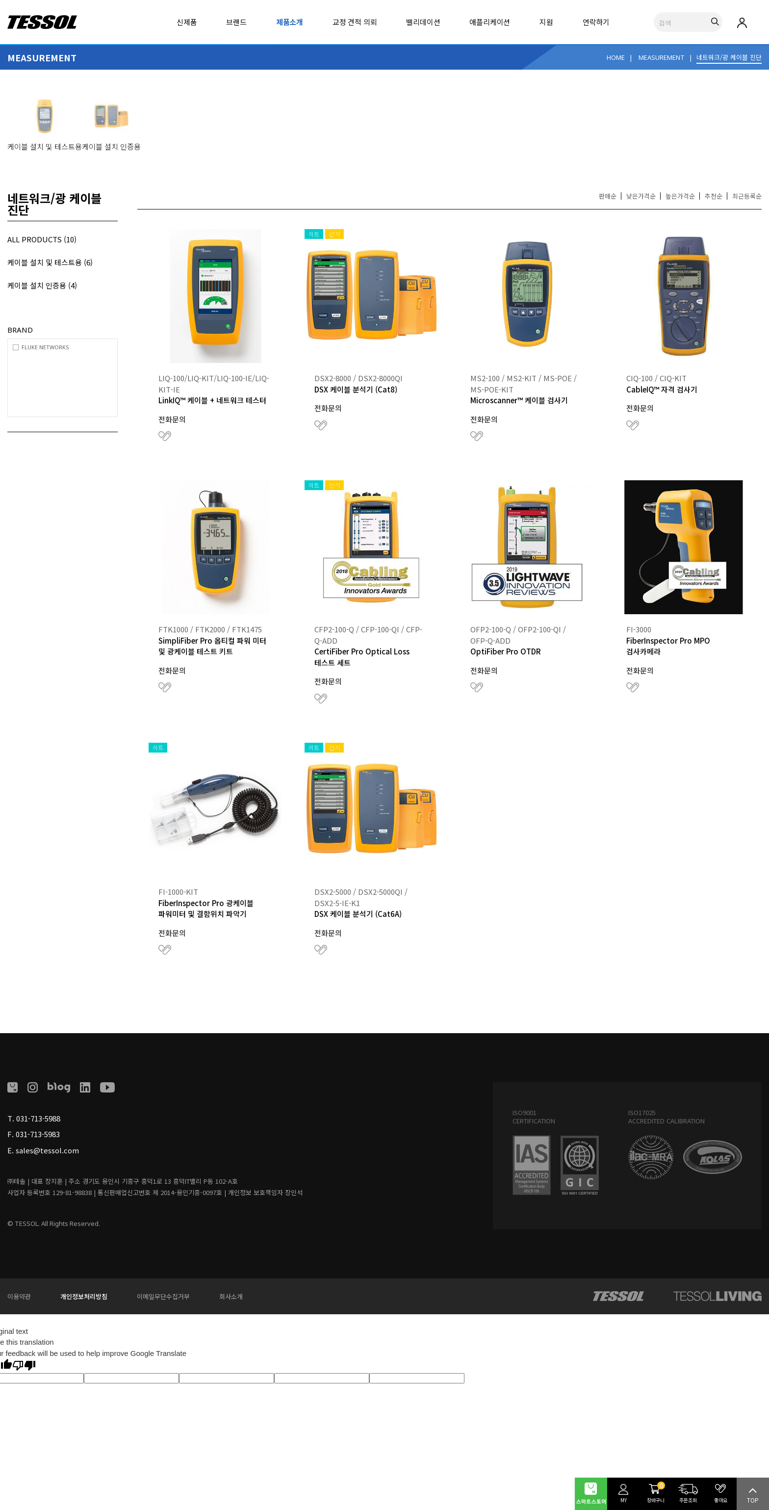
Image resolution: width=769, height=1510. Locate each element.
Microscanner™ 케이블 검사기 (519, 400)
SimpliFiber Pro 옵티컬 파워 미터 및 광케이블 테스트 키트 (212, 646)
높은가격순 (680, 196)
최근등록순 (747, 196)
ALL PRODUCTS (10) (42, 239)
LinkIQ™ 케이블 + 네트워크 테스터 (212, 400)
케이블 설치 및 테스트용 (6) (50, 262)
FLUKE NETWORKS (45, 347)
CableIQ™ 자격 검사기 (661, 389)
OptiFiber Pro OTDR (505, 651)
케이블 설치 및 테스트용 (44, 146)
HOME (616, 57)
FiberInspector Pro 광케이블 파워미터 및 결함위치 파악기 (206, 908)
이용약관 (19, 1296)
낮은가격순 (641, 196)
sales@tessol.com (47, 1150)
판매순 (607, 196)
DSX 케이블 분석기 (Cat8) (355, 389)
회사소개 (231, 1296)
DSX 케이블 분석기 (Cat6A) (358, 914)
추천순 (713, 196)
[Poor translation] (24, 1365)
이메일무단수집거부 (163, 1296)
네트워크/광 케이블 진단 (729, 57)
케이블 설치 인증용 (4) (42, 285)
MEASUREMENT (662, 57)
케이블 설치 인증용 (111, 146)
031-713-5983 (38, 1134)
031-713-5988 (38, 1118)
